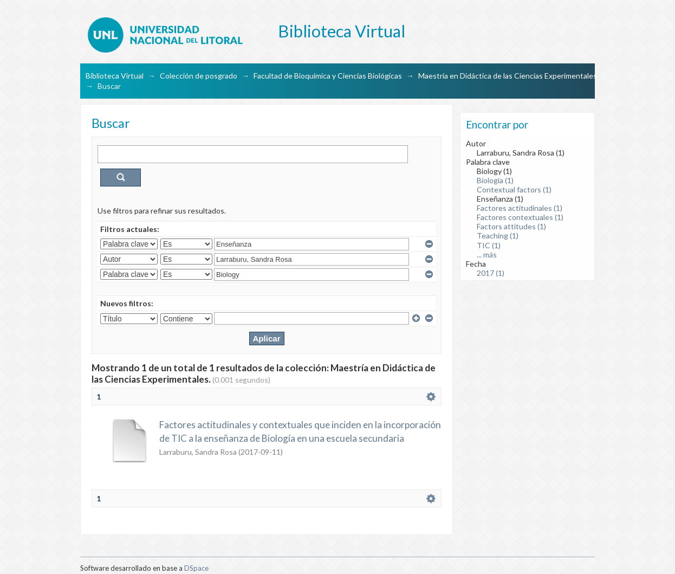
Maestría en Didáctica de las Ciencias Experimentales (507, 75)
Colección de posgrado (198, 75)
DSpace (196, 568)
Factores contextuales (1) (520, 217)
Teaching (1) (497, 235)
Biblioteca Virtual (115, 75)
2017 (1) (490, 273)
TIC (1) (489, 245)
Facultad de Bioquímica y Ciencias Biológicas (328, 75)
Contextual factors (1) (514, 189)
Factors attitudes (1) (511, 226)
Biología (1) (495, 180)
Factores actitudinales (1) (519, 207)
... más (487, 254)
